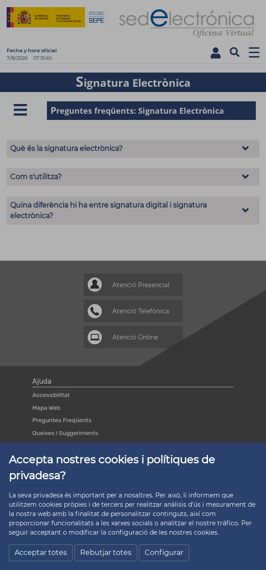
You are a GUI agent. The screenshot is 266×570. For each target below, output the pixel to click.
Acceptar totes (41, 552)
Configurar (164, 552)
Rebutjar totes (105, 552)
